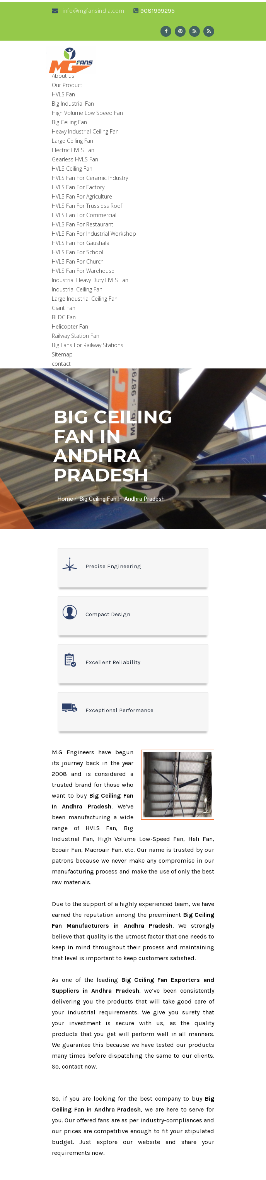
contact (61, 363)
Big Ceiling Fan (69, 122)
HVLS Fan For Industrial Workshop (94, 233)
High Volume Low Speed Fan (87, 112)
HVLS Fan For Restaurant (82, 224)
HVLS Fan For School (77, 252)
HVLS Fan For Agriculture (82, 196)
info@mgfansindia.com (88, 10)
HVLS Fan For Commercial (84, 215)
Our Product (67, 85)
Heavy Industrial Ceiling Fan (85, 131)
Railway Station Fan (75, 335)
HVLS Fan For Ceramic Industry (90, 178)
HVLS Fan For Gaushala (80, 243)
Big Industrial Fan (73, 103)
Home (65, 498)
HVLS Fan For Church (78, 261)
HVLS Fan (63, 94)
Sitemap (62, 354)
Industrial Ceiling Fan (77, 289)
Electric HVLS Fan (73, 150)
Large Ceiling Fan (72, 140)
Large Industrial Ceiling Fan (85, 298)
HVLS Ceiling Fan (72, 168)
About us (63, 75)
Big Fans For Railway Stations (87, 345)
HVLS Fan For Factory (78, 187)
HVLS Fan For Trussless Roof (87, 205)
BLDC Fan (64, 317)
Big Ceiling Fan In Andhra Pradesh (122, 498)
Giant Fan (63, 308)
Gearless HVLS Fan (75, 159)
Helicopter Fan (70, 326)
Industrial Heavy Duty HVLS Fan (90, 280)
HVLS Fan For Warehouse (83, 270)
